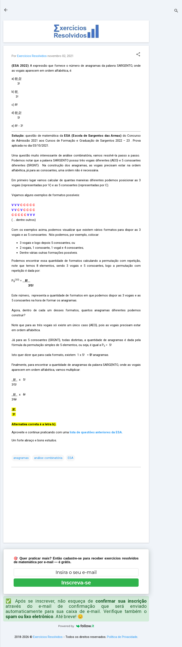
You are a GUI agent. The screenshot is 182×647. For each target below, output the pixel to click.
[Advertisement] (165, 82)
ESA (70, 458)
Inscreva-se (76, 582)
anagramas (21, 458)
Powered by (76, 626)
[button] (138, 55)
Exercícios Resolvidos (48, 637)
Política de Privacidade (122, 637)
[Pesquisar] (176, 11)
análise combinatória (48, 458)
